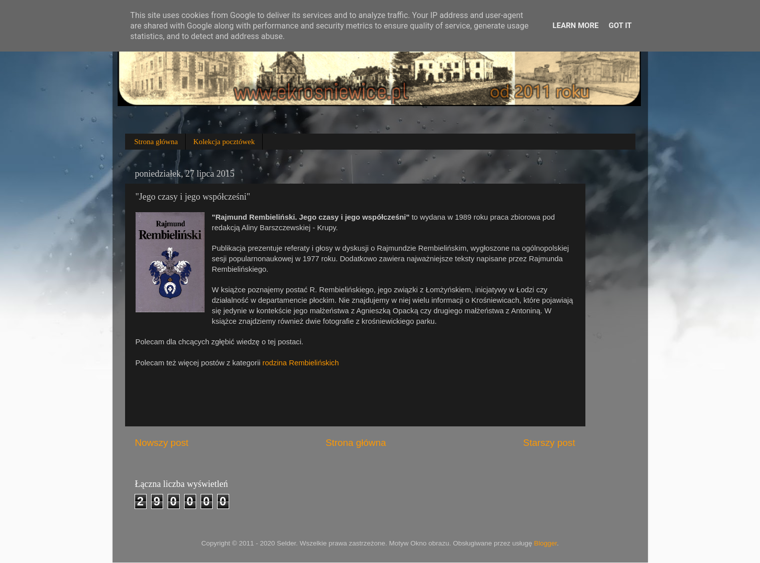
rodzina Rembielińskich (301, 363)
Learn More (575, 25)
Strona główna (156, 142)
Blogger (545, 543)
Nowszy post (162, 442)
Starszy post (549, 442)
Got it (619, 25)
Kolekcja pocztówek (224, 142)
